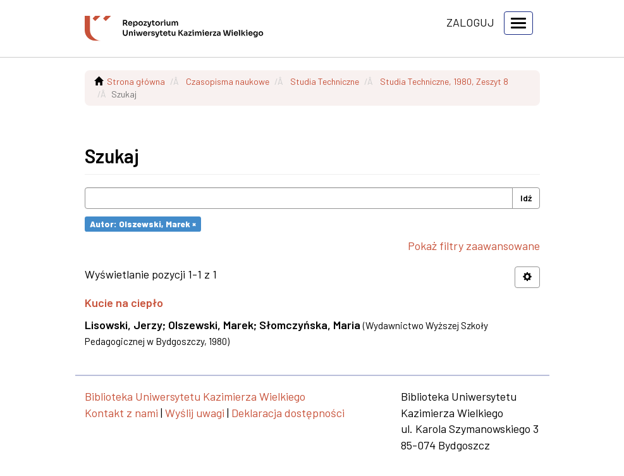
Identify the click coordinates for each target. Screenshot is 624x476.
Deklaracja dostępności (288, 413)
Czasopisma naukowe (227, 81)
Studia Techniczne (324, 81)
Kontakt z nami (121, 413)
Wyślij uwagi (194, 413)
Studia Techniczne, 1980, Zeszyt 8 (444, 81)
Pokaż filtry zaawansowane (474, 246)
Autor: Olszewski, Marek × (143, 223)
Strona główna (136, 81)
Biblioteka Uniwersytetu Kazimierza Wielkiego (195, 396)
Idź (526, 197)
